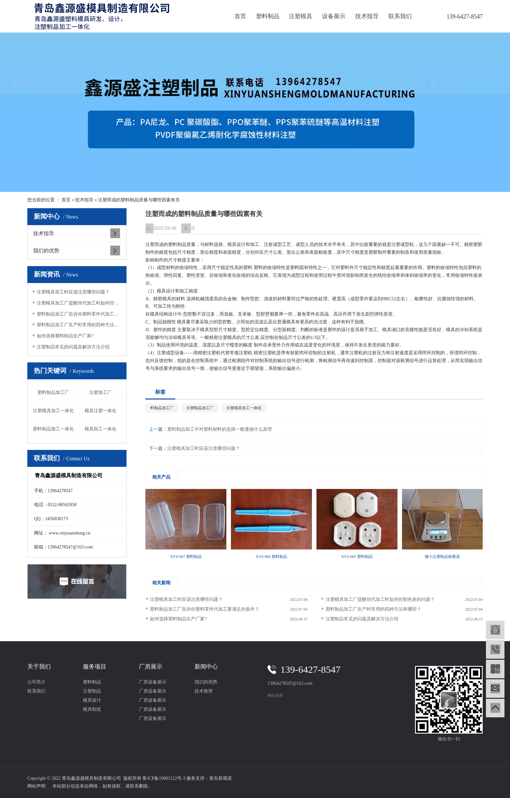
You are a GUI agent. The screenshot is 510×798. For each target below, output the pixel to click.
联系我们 (400, 16)
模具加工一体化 (100, 428)
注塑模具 (300, 16)
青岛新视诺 (220, 778)
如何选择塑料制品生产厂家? (65, 335)
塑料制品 (267, 16)
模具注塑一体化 (100, 410)
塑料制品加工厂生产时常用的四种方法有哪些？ (79, 324)
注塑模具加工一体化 (53, 410)
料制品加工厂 (162, 408)
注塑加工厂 (100, 392)
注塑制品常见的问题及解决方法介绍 (73, 347)
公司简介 (36, 682)
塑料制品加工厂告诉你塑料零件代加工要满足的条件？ (79, 314)
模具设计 (92, 700)
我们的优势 (46, 250)
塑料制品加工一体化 (53, 428)
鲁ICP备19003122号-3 (163, 778)
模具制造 (92, 709)
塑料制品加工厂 (53, 392)
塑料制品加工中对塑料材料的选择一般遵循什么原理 (219, 429)
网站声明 (36, 786)
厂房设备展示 (152, 682)
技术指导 (367, 16)
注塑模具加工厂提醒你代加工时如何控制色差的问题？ (79, 303)
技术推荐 (204, 691)
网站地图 (275, 695)
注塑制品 (92, 691)
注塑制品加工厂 (200, 408)
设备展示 (333, 16)
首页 (240, 16)
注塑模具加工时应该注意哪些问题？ (73, 292)
